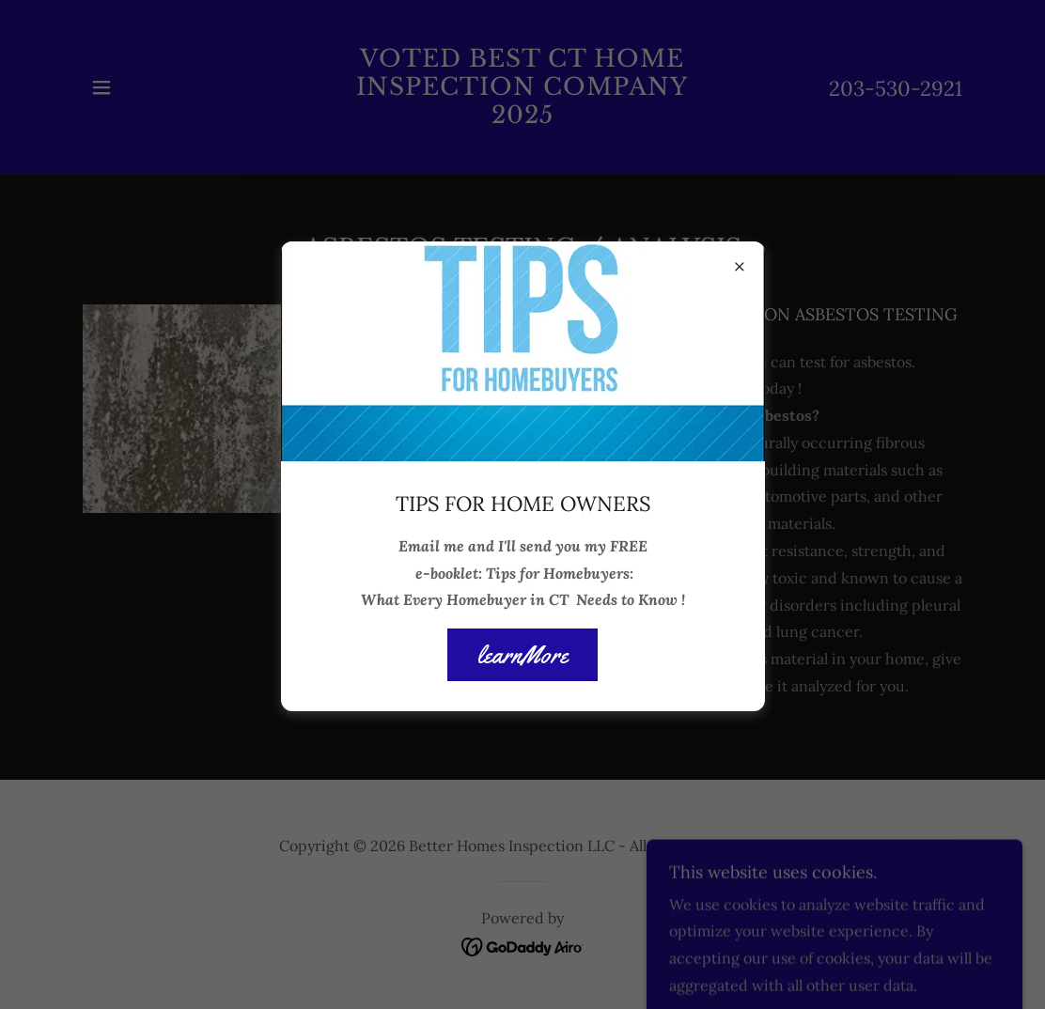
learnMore (522, 655)
